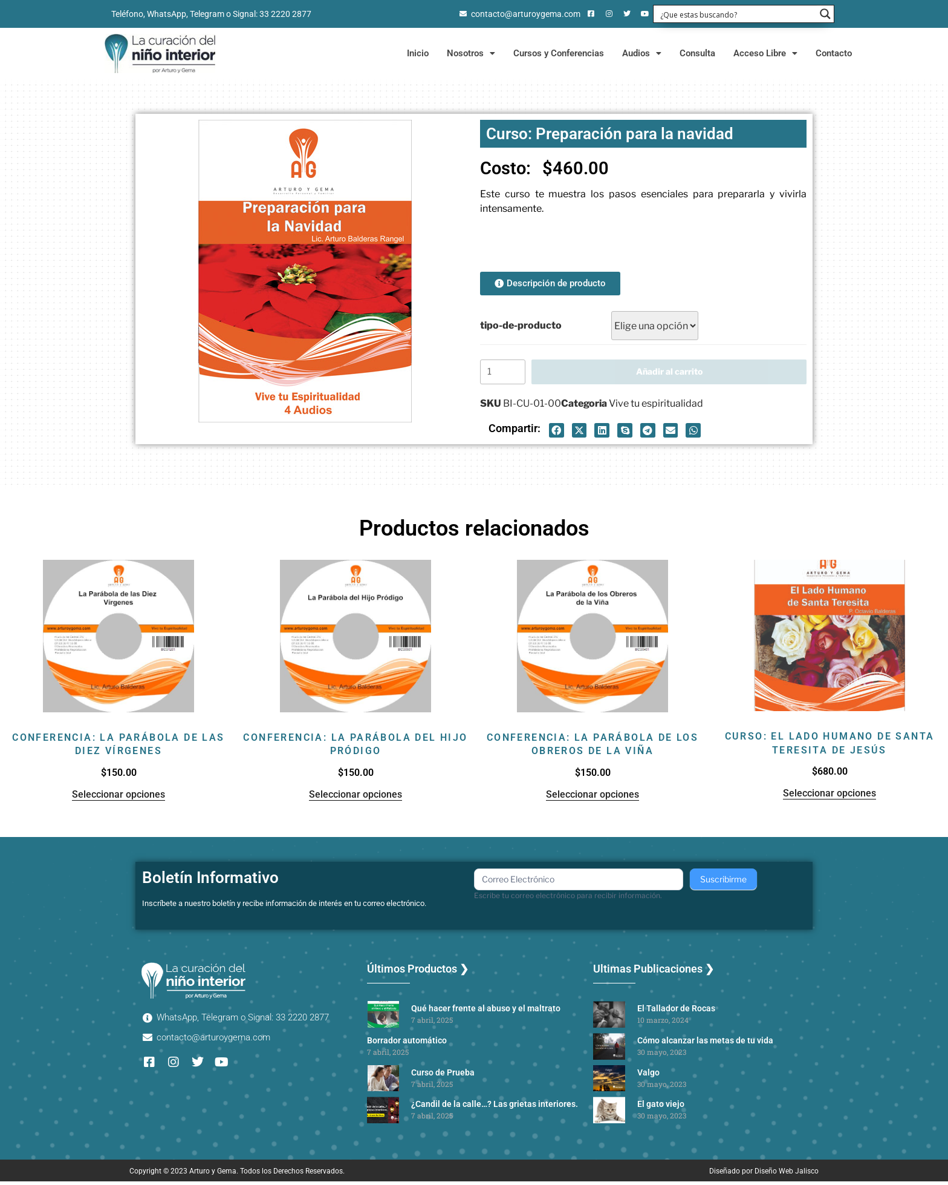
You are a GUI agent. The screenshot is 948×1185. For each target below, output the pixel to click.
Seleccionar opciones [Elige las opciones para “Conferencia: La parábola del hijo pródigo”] (355, 798)
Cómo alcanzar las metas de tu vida (705, 1044)
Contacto (834, 53)
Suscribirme (723, 883)
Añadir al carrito (671, 373)
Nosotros (471, 53)
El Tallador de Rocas (676, 1012)
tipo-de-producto (521, 325)
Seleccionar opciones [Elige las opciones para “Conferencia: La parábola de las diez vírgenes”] (118, 798)
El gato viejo (660, 1107)
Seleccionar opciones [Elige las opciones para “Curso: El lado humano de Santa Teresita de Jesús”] (829, 797)
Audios (641, 53)
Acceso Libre (765, 53)
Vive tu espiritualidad (656, 407)
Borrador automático (407, 1044)
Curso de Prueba (443, 1076)
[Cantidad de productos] (504, 373)
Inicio (418, 53)
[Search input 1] (735, 14)
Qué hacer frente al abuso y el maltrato (485, 1012)
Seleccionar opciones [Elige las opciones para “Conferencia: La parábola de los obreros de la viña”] (592, 798)
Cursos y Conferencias (558, 53)
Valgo (648, 1076)
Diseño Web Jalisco (787, 1174)
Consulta (697, 53)
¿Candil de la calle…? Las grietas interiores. (494, 1107)
